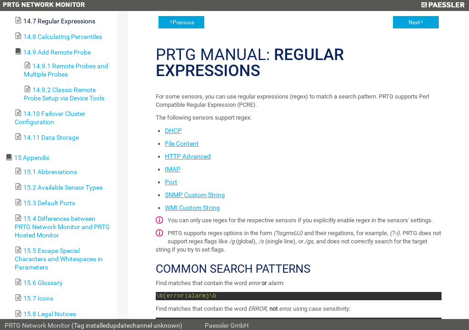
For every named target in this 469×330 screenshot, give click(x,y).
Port (171, 182)
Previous (183, 22)
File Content (182, 143)
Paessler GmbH (227, 325)
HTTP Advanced (188, 156)
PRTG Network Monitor (37, 325)
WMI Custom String (192, 207)
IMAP (172, 169)
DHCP (173, 130)
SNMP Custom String (195, 194)
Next (414, 22)
